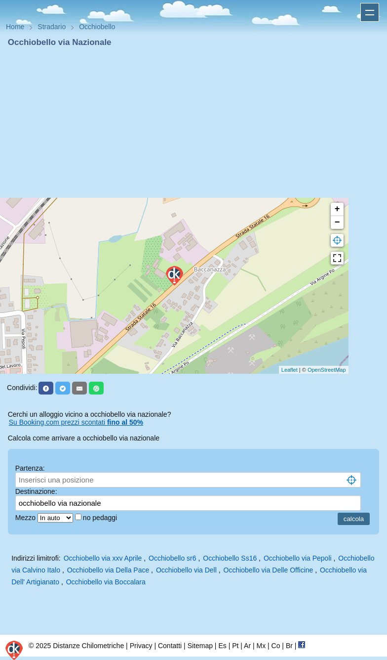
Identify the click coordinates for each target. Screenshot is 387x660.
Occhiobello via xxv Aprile (103, 558)
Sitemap (200, 646)
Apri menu (369, 12)
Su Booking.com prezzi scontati (76, 422)
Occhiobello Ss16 (230, 558)
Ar (247, 646)
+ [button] (337, 209)
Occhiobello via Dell (186, 570)
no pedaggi (101, 518)
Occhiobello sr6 (172, 558)
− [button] (337, 222)
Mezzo (26, 518)
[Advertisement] (193, 122)
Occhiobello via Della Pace (108, 570)
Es (222, 646)
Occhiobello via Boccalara (106, 582)
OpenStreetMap (327, 370)
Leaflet (289, 370)
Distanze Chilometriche (88, 646)
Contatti (170, 646)
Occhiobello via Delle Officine (268, 570)
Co (275, 646)
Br (289, 646)
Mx (261, 646)
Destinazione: (36, 491)
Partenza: (30, 468)
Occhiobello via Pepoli (298, 558)
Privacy (141, 646)
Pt (235, 646)
